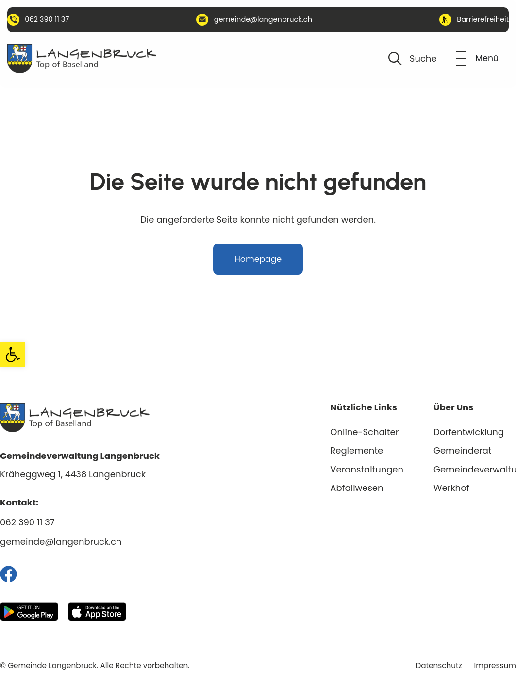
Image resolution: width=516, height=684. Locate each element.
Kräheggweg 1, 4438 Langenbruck (73, 474)
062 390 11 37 (27, 522)
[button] (12, 354)
